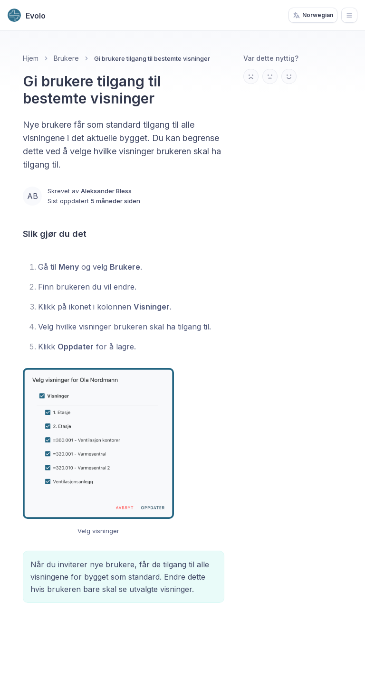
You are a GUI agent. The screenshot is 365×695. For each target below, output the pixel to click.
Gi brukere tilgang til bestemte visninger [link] (152, 58)
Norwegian (313, 15)
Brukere (66, 58)
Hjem (30, 58)
